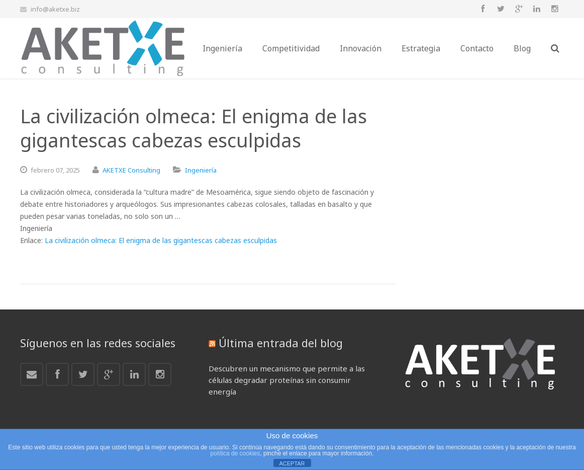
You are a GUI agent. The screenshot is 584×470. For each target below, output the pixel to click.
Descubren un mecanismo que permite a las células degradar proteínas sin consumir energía (287, 380)
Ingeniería (201, 170)
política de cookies (235, 453)
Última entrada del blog (281, 342)
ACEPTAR (292, 463)
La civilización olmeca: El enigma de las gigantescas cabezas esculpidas (161, 240)
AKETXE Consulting (131, 170)
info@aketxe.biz (55, 9)
